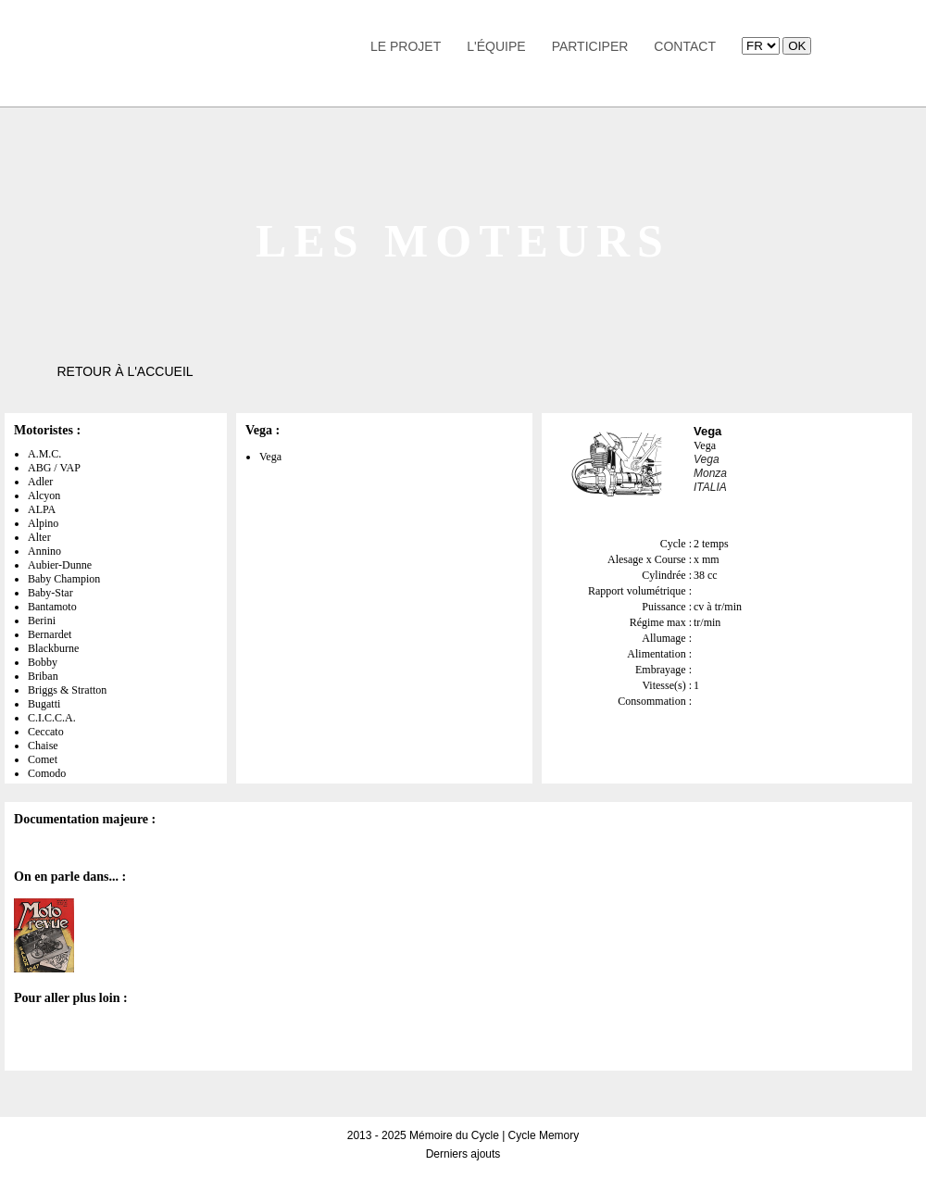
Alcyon (44, 495)
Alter (39, 537)
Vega (270, 456)
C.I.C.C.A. (52, 717)
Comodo (47, 773)
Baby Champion (64, 578)
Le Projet (405, 46)
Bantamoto (52, 606)
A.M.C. (44, 453)
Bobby (42, 662)
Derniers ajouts (463, 1153)
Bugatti (44, 703)
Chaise (43, 745)
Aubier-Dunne (60, 564)
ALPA (42, 509)
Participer (590, 46)
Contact (685, 46)
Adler (40, 481)
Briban (43, 676)
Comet (42, 759)
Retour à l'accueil (124, 371)
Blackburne (53, 648)
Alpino (43, 523)
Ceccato (46, 731)
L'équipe (496, 46)
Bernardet (49, 634)
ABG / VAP (54, 467)
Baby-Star (50, 592)
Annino (44, 551)
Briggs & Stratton (67, 689)
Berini (42, 620)
